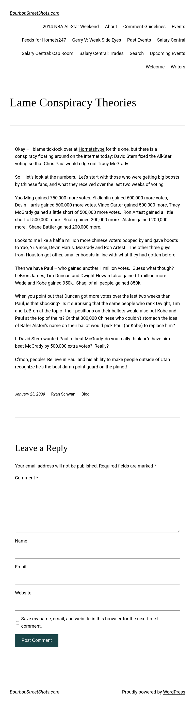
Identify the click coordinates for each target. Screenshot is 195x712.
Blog (86, 394)
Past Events (139, 40)
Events (178, 26)
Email (20, 566)
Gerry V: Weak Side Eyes (96, 40)
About (111, 26)
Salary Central (171, 40)
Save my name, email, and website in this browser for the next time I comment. (89, 622)
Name (21, 541)
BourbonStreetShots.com (34, 13)
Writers (178, 66)
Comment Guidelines (144, 26)
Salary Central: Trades (101, 53)
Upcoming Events (167, 53)
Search (137, 53)
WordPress (174, 692)
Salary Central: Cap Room (47, 53)
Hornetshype (92, 149)
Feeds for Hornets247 (44, 40)
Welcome (155, 66)
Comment (26, 477)
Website (23, 592)
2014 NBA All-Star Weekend (71, 26)
